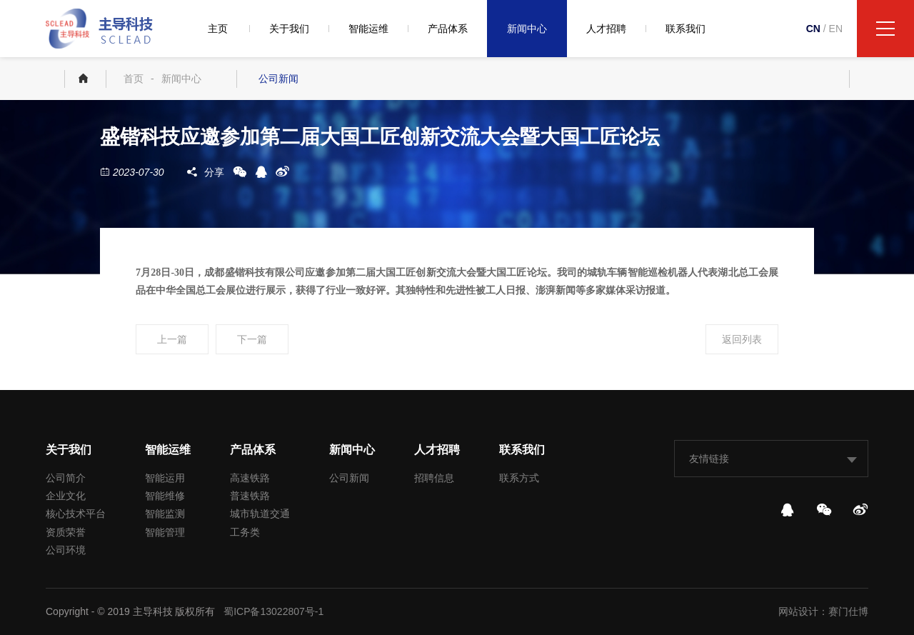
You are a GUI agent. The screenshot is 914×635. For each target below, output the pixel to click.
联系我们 (685, 28)
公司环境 (66, 550)
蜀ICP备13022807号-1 (273, 611)
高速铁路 (250, 478)
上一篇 (172, 339)
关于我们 (289, 28)
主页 (218, 28)
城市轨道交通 (260, 513)
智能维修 (165, 495)
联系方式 (519, 478)
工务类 (245, 532)
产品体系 (448, 28)
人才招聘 (606, 28)
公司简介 (66, 478)
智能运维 (368, 28)
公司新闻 (278, 78)
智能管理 (165, 532)
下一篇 (252, 339)
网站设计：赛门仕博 (823, 611)
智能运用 (165, 478)
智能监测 (165, 513)
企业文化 (66, 495)
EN (836, 28)
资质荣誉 (66, 532)
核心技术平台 (76, 513)
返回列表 (742, 339)
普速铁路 (250, 495)
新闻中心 (527, 28)
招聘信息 (434, 478)
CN (813, 28)
